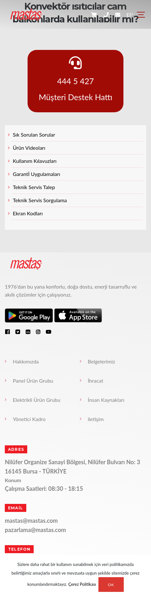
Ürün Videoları (29, 148)
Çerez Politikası (82, 584)
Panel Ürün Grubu (33, 381)
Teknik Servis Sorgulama (40, 200)
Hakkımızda (26, 361)
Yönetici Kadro (29, 419)
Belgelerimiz (101, 361)
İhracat (95, 381)
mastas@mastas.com (31, 520)
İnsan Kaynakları (106, 400)
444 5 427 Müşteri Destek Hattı (76, 79)
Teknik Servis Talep (34, 187)
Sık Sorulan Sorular (34, 134)
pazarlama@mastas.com (35, 529)
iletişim (96, 419)
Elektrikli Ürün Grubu (36, 400)
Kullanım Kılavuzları (34, 161)
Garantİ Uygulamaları (36, 174)
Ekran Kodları (28, 213)
